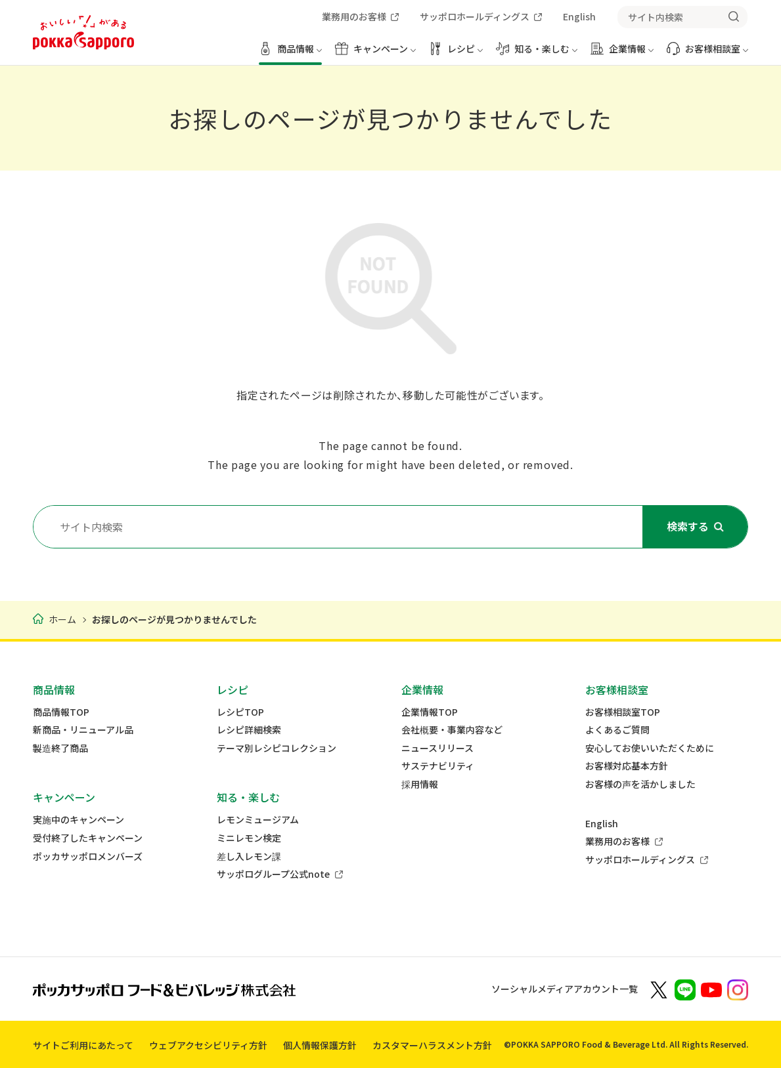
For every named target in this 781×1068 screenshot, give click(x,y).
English (601, 823)
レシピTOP (240, 712)
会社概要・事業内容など (451, 730)
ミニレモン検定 (249, 838)
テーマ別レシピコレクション (276, 748)
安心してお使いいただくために (649, 748)
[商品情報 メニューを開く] (290, 53)
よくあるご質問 (617, 730)
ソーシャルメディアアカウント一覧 (564, 988)
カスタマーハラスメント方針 (432, 1045)
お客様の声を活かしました (640, 784)
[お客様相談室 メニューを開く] (707, 53)
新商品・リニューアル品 (83, 730)
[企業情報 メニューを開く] (622, 53)
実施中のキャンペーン (78, 819)
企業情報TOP (429, 712)
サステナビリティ (437, 766)
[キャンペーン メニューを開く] (375, 53)
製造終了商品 (60, 748)
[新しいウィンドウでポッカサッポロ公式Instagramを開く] (737, 988)
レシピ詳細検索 (249, 730)
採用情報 (419, 784)
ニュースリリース (437, 748)
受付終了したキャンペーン (88, 838)
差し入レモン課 (249, 856)
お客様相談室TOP (622, 712)
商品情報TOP (61, 712)
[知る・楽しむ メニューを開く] (536, 53)
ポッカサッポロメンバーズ (88, 856)
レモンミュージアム (258, 819)
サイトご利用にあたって (83, 1045)
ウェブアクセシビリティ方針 (208, 1045)
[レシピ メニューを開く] (456, 53)
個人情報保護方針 (320, 1045)
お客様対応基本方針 (626, 766)
